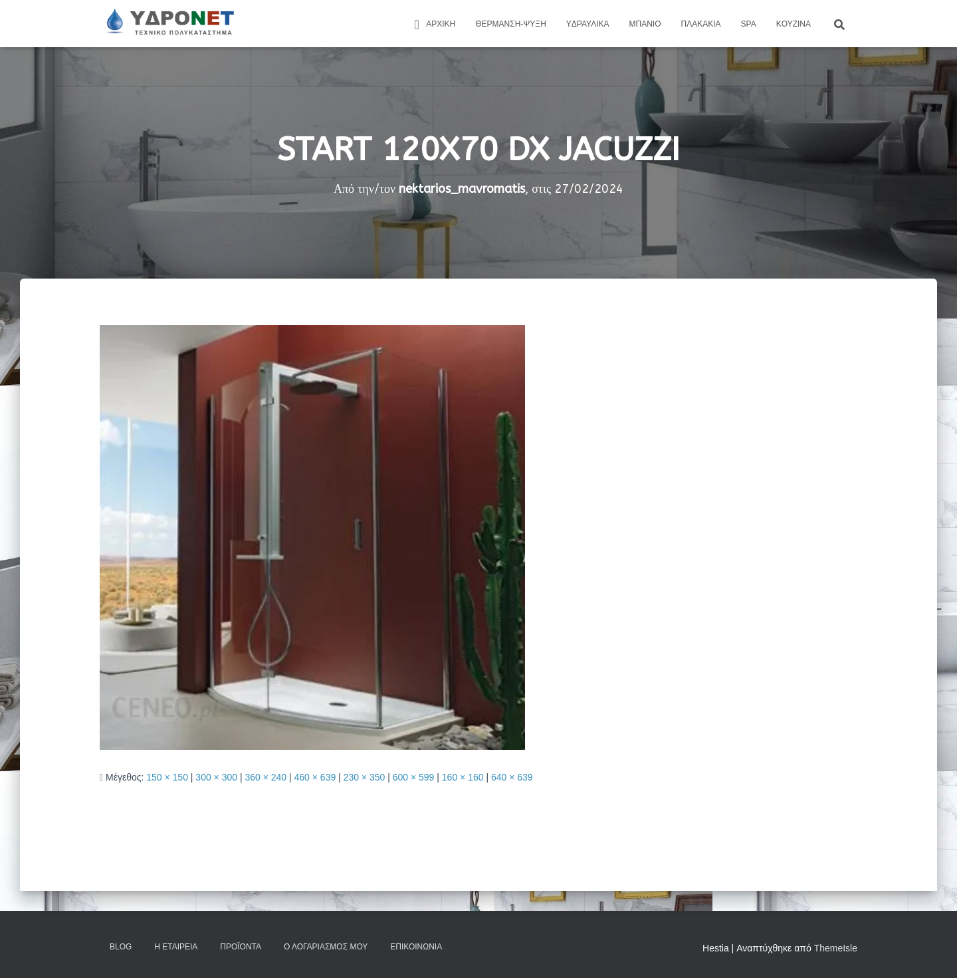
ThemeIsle (835, 948)
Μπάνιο (645, 24)
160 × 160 (463, 777)
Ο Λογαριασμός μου (326, 946)
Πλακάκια (701, 24)
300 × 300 (216, 777)
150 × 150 (167, 777)
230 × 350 (364, 777)
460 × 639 (315, 777)
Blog (121, 946)
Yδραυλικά (587, 24)
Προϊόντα (240, 946)
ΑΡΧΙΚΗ (432, 24)
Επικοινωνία (416, 946)
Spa (748, 24)
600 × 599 (414, 777)
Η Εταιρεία (175, 946)
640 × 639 (512, 777)
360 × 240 (265, 777)
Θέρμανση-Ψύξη (510, 24)
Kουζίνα (793, 24)
